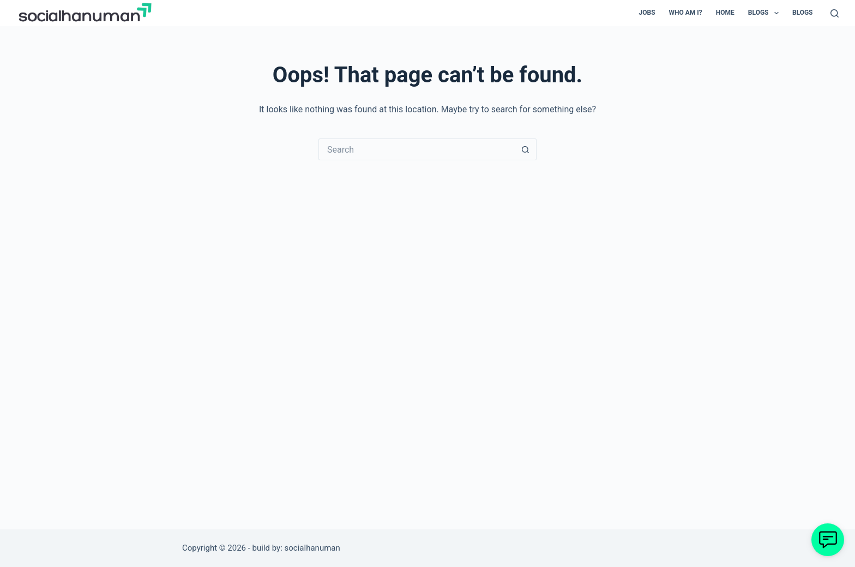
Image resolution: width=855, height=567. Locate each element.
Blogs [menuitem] (765, 13)
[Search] (834, 13)
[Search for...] (416, 149)
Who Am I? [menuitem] (685, 12)
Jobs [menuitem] (647, 12)
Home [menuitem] (725, 12)
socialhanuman (312, 548)
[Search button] (526, 149)
